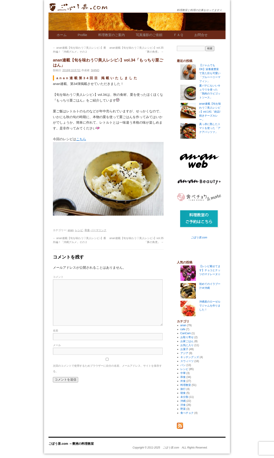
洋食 (183, 404)
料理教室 (185, 385)
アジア (184, 353)
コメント (58, 276)
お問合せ (201, 35)
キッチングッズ (189, 357)
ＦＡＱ (178, 35)
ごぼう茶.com (199, 237)
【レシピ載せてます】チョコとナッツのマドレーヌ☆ (209, 270)
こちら (81, 139)
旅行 (183, 389)
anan (71, 230)
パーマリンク (98, 230)
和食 (87, 230)
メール (57, 345)
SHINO (95, 70)
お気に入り (187, 345)
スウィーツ (187, 361)
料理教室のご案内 (111, 35)
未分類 (184, 397)
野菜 (183, 408)
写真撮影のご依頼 (149, 35)
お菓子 (184, 349)
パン (183, 365)
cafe (182, 329)
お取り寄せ (187, 337)
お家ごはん (187, 341)
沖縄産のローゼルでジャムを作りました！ (209, 305)
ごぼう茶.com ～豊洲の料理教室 (78, 7)
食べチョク (187, 412)
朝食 (183, 393)
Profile (82, 35)
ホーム (62, 35)
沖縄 (183, 400)
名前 (55, 330)
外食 (183, 381)
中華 (183, 373)
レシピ (79, 230)
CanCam (185, 333)
